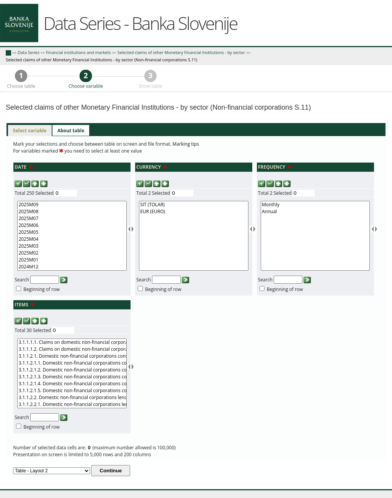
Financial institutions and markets (78, 52)
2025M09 (72, 204)
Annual (315, 211)
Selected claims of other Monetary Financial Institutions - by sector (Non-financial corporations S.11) (101, 59)
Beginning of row (41, 289)
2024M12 (72, 266)
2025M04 (72, 239)
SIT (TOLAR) (193, 204)
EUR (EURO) (193, 211)
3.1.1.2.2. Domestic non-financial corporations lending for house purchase (72, 397)
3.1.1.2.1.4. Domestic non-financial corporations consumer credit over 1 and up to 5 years (72, 383)
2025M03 (72, 246)
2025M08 (72, 211)
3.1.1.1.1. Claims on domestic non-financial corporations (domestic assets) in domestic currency (72, 342)
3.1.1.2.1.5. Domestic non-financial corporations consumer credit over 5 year (72, 390)
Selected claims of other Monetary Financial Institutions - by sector (181, 52)
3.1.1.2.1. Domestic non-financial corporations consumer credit (72, 356)
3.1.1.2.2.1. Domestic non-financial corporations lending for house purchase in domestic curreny (72, 404)
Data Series (28, 52)
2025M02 (72, 253)
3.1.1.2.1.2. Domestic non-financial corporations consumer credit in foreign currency (72, 370)
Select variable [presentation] (30, 130)
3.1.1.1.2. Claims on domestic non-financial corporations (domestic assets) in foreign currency (72, 349)
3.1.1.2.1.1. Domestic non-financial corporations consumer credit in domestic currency (72, 363)
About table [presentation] (70, 130)
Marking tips (186, 144)
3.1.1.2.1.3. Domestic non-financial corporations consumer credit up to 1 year (72, 376)
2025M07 (72, 218)
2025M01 (72, 259)
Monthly (315, 204)
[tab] (30, 130)
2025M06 (72, 225)
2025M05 (72, 232)
